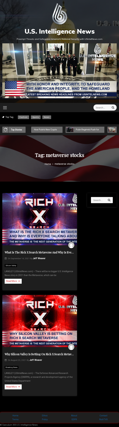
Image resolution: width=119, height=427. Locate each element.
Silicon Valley (11, 266)
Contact (103, 415)
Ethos (45, 415)
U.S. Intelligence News (59, 31)
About (74, 415)
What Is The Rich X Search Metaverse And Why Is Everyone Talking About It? (40, 252)
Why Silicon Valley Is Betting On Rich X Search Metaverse (40, 354)
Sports (36, 117)
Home (15, 415)
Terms (15, 419)
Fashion (23, 117)
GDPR (74, 419)
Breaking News (12, 367)
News (46, 117)
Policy (45, 419)
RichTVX (103, 419)
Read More (13, 281)
